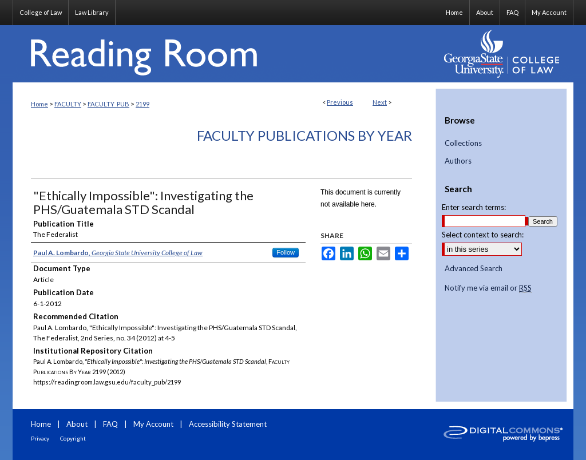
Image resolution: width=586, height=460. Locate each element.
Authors (458, 161)
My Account (153, 424)
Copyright (73, 438)
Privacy (40, 438)
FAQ (110, 424)
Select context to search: (483, 234)
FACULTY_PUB (108, 104)
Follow (285, 252)
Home (39, 104)
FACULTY (67, 104)
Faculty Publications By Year (304, 135)
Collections (463, 143)
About (77, 424)
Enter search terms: (474, 207)
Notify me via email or (488, 288)
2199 (142, 104)
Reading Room (224, 53)
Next (380, 102)
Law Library (92, 12)
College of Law (40, 12)
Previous (340, 102)
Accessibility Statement (228, 424)
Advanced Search (473, 268)
